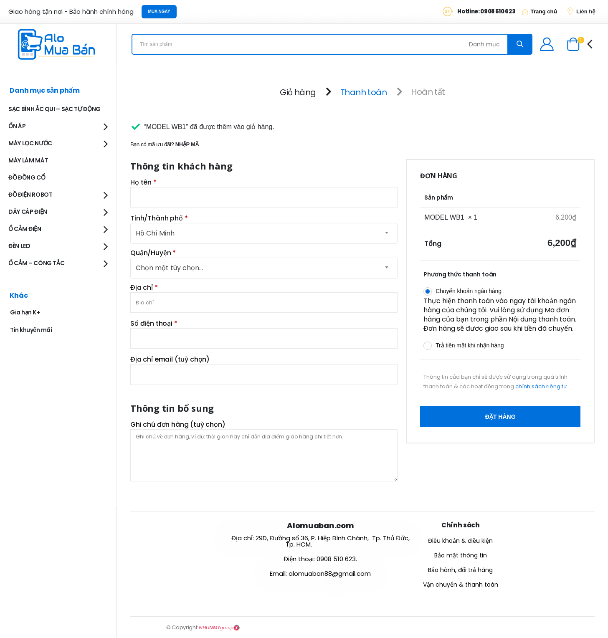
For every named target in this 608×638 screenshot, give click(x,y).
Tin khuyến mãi (31, 330)
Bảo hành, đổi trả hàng (460, 570)
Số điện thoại (153, 323)
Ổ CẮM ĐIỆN (24, 229)
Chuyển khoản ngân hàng (469, 291)
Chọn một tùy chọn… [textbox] (169, 268)
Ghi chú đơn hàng (177, 424)
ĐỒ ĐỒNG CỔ (27, 177)
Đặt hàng (500, 416)
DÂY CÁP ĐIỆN (27, 212)
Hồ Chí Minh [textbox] (155, 233)
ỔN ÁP (16, 126)
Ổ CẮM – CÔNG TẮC (36, 263)
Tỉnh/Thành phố (158, 218)
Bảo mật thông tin (460, 555)
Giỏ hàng (298, 92)
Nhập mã (187, 144)
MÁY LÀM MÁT (28, 160)
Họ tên (143, 182)
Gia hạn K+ (25, 312)
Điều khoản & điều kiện (460, 541)
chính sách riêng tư (541, 386)
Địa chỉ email (170, 359)
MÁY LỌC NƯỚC (30, 143)
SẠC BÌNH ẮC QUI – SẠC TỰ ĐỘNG (54, 109)
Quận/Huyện (153, 253)
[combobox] (264, 268)
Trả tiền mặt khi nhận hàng (470, 345)
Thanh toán (363, 92)
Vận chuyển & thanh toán (460, 584)
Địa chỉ (144, 287)
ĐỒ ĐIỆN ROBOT (30, 194)
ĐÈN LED (19, 246)
